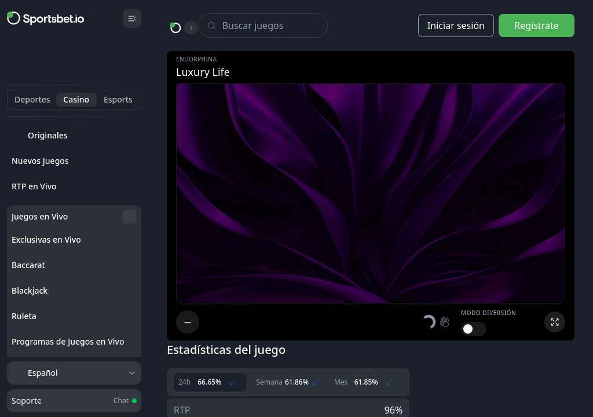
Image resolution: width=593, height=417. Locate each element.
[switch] (473, 329)
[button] (437, 322)
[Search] (274, 25)
